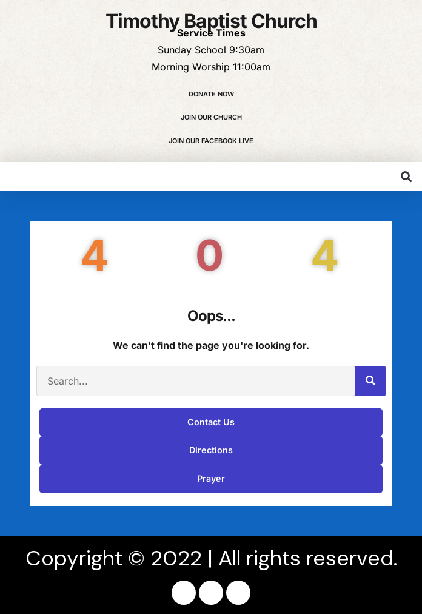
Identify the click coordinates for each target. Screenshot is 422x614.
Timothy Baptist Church (211, 21)
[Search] (370, 381)
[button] (406, 176)
